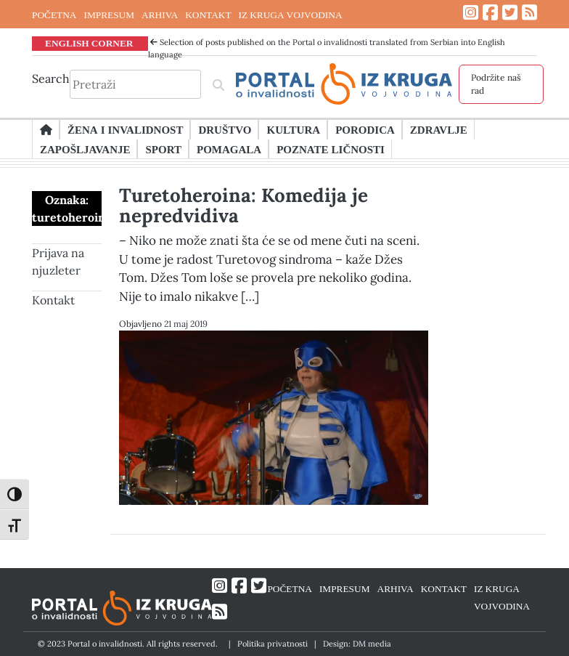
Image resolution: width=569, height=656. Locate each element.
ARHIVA (160, 14)
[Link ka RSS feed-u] (529, 12)
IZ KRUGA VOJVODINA (291, 14)
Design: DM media (357, 644)
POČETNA (54, 14)
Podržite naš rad (496, 84)
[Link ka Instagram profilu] (470, 12)
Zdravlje (438, 129)
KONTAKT (208, 14)
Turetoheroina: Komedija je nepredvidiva (243, 205)
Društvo (224, 129)
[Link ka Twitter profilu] (509, 12)
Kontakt (53, 300)
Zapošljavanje (85, 149)
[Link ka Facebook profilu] (490, 12)
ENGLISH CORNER (89, 42)
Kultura (293, 129)
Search (51, 78)
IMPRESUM (108, 14)
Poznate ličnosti (331, 149)
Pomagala (229, 149)
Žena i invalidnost (125, 129)
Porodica (365, 129)
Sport (163, 149)
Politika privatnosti (272, 644)
